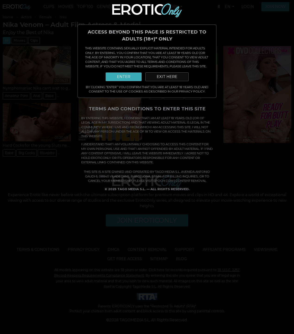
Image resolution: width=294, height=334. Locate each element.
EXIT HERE (167, 76)
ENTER (123, 76)
